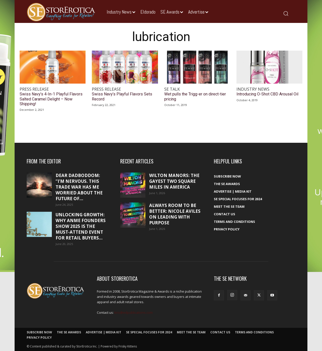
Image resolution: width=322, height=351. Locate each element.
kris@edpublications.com (133, 312)
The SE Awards (227, 184)
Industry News (252, 89)
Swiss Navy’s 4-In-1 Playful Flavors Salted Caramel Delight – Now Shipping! (51, 99)
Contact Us (224, 214)
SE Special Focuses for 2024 (238, 199)
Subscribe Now (227, 176)
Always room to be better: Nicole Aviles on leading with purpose (174, 214)
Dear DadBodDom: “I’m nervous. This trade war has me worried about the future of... (79, 186)
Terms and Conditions (234, 221)
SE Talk (172, 89)
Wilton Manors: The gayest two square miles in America (174, 181)
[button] (285, 13)
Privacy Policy (226, 229)
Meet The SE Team (229, 206)
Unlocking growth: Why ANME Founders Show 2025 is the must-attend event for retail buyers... (81, 226)
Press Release (34, 89)
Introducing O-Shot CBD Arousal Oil (267, 94)
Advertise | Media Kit (233, 191)
